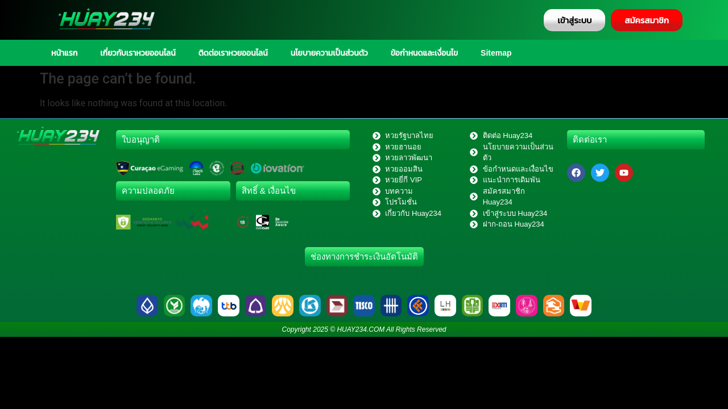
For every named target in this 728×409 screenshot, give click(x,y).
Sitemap (496, 52)
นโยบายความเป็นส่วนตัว (329, 52)
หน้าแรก (64, 52)
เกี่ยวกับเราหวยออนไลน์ (137, 52)
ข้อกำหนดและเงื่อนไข (424, 52)
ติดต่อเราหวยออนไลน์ (233, 52)
